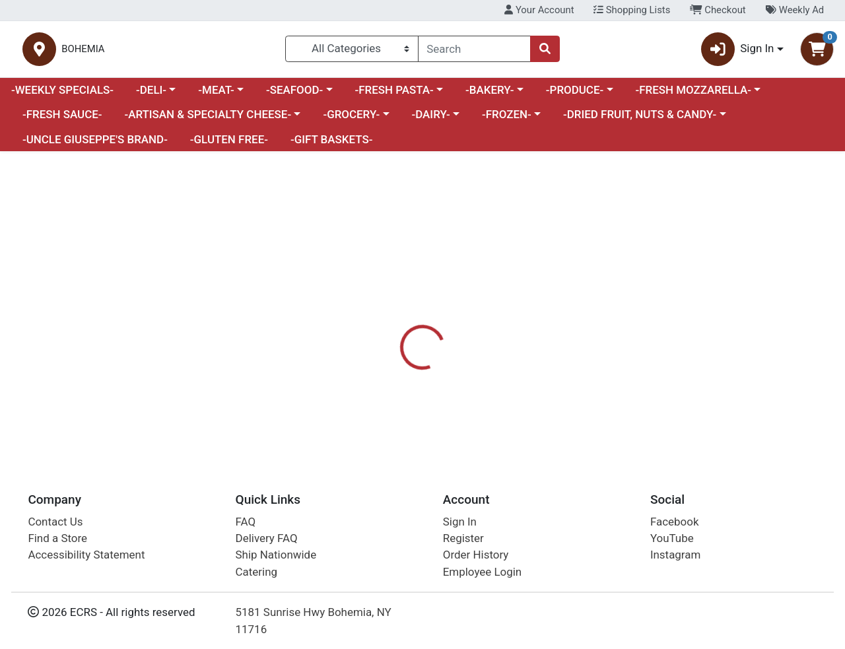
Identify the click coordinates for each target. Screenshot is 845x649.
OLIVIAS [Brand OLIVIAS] (511, 389)
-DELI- (151, 95)
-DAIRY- (430, 120)
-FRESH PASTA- (394, 95)
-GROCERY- (351, 120)
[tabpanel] (598, 395)
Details (389, 337)
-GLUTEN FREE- (229, 144)
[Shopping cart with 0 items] (817, 52)
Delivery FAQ (267, 538)
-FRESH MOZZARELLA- (693, 95)
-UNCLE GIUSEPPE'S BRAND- (95, 144)
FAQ (246, 521)
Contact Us (55, 521)
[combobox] (474, 51)
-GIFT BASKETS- (331, 144)
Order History (476, 555)
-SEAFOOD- (294, 95)
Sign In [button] (737, 52)
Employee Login (482, 571)
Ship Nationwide (276, 555)
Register (463, 538)
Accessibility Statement (86, 555)
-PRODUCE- (574, 95)
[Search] (474, 51)
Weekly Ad (794, 10)
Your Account (539, 10)
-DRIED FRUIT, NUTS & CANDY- (639, 120)
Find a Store (57, 538)
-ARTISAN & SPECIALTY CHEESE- (207, 120)
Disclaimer (451, 337)
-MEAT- (216, 95)
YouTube (672, 538)
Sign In (460, 521)
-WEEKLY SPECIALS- (62, 95)
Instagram (675, 555)
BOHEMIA (224, 52)
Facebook (674, 521)
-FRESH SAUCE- (62, 120)
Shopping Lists (631, 10)
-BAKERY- (489, 95)
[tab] (389, 336)
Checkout (718, 10)
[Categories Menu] (351, 51)
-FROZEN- (506, 120)
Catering (256, 571)
